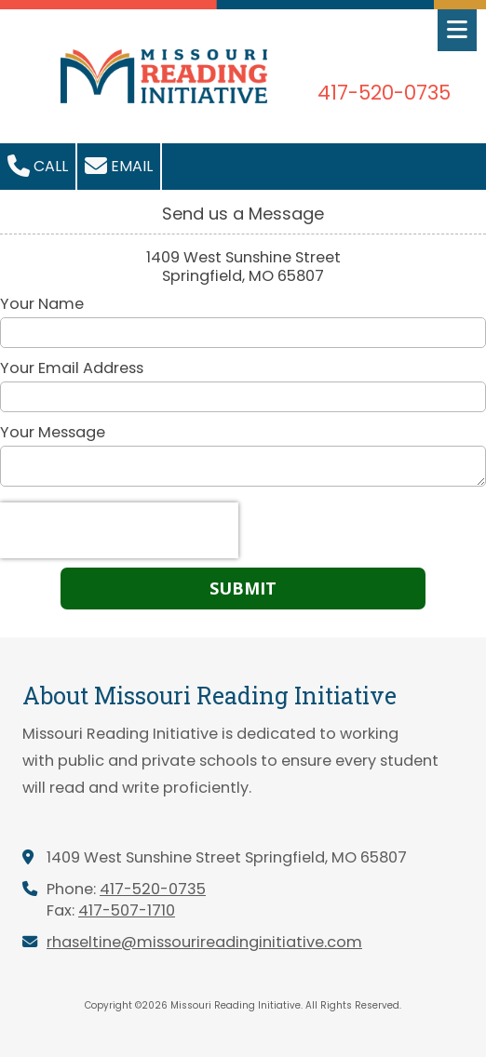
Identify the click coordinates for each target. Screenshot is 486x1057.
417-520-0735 (153, 889)
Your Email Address (71, 368)
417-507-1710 (126, 910)
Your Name (42, 304)
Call (37, 165)
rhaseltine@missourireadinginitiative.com (204, 942)
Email (119, 165)
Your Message (52, 432)
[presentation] (119, 530)
